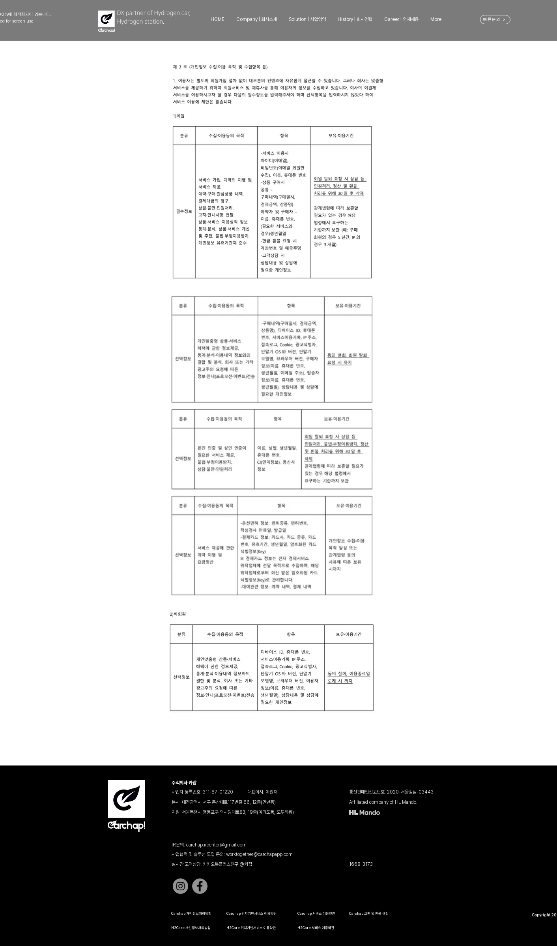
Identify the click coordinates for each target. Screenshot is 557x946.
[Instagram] (180, 886)
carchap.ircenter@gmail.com (216, 845)
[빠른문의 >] (495, 19)
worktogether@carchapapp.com (259, 854)
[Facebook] (199, 886)
